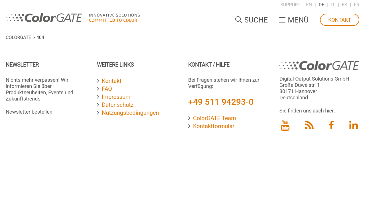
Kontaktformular (213, 126)
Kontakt (339, 20)
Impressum (116, 96)
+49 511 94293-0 (221, 102)
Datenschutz (118, 104)
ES (344, 4)
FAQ (107, 88)
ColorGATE (18, 37)
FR (356, 4)
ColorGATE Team (214, 118)
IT (333, 4)
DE (322, 4)
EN (309, 4)
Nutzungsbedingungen (130, 112)
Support (290, 4)
